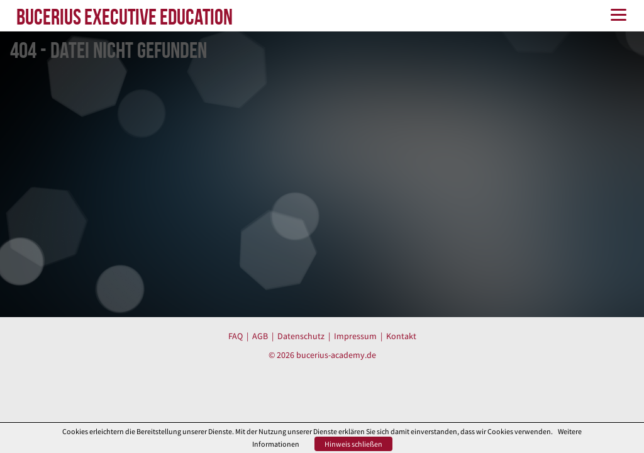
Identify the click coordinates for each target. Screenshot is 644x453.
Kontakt (401, 336)
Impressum (355, 336)
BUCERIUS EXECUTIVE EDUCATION (124, 17)
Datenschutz (301, 336)
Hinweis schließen (353, 444)
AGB (260, 336)
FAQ (235, 336)
